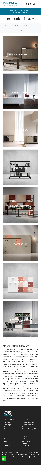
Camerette (26, 441)
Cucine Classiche (28, 425)
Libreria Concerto (20, 206)
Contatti (7, 429)
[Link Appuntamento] (22, 4)
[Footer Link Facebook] (29, 457)
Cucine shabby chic (29, 429)
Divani (6, 439)
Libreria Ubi (20, 168)
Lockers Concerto (20, 320)
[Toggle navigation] (38, 4)
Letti (23, 439)
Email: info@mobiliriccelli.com (16, 457)
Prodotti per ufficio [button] (19, 25)
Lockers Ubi (20, 282)
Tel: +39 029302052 (31, 455)
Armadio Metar (20, 92)
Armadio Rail (20, 130)
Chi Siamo (7, 423)
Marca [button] (7, 25)
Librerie (6, 443)
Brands (6, 427)
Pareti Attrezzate (10, 445)
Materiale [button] (32, 25)
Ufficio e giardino (17, 10)
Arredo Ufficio (28, 10)
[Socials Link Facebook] (26, 4)
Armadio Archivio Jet (20, 54)
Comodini (25, 445)
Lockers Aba (20, 244)
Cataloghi (7, 425)
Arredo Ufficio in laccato (20, 12)
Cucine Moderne (28, 423)
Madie (6, 441)
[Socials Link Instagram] (29, 4)
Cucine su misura (28, 427)
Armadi (24, 443)
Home (9, 10)
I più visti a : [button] (20, 30)
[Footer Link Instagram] (34, 457)
